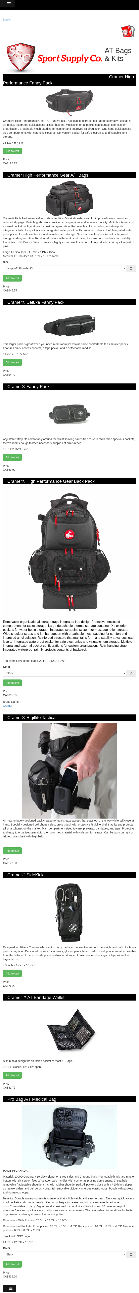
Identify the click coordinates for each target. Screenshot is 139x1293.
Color (6, 666)
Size (6, 262)
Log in (7, 19)
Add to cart (12, 151)
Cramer (7, 705)
